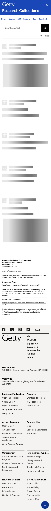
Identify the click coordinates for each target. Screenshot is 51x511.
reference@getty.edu (14, 271)
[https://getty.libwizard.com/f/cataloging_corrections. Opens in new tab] (21, 285)
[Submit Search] (45, 28)
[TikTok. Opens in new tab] (28, 330)
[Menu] (45, 505)
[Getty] (8, 4)
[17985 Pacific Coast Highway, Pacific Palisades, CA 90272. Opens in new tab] (25, 383)
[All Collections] (24, 19)
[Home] (3, 19)
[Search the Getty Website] (47, 5)
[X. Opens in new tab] (12, 330)
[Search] (12, 19)
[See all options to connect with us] (37, 330)
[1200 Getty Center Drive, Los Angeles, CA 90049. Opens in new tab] (25, 370)
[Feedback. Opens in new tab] (43, 19)
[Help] (34, 19)
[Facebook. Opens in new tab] (3, 330)
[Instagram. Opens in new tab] (20, 330)
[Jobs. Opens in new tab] (29, 426)
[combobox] (21, 28)
